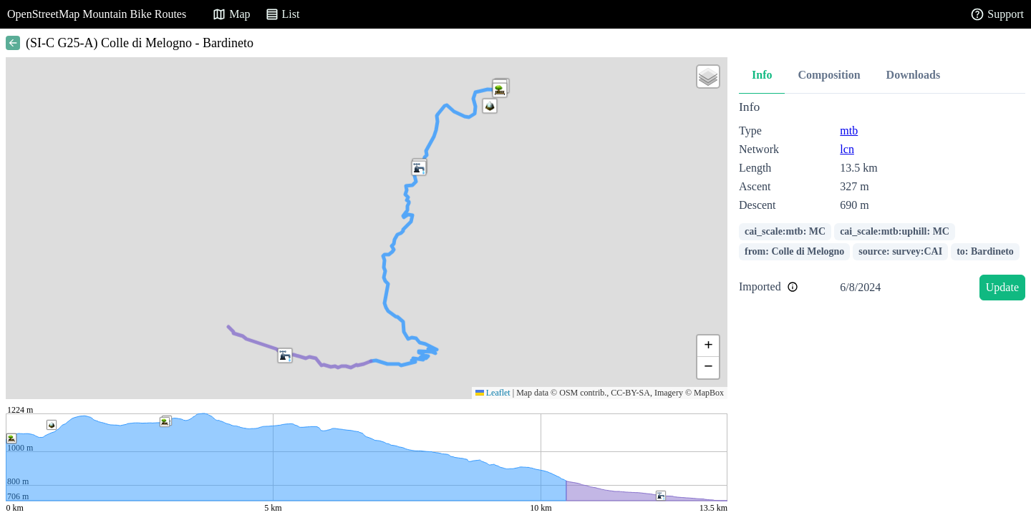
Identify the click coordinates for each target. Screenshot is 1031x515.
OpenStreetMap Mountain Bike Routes (96, 14)
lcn (847, 149)
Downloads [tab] (913, 75)
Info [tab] (762, 75)
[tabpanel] (882, 202)
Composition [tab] (829, 75)
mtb (849, 130)
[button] (285, 355)
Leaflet (492, 393)
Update (1002, 287)
